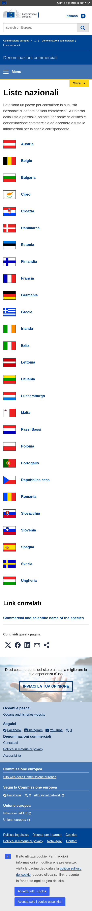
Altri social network (47, 795)
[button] (8, 645)
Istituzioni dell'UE (15, 813)
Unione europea (14, 819)
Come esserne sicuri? (73, 2)
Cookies (71, 834)
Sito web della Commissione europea (29, 777)
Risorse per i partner (47, 834)
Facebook (12, 795)
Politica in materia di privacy (23, 749)
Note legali (54, 841)
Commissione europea (16, 40)
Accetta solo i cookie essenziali (40, 901)
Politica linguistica (16, 834)
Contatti (71, 841)
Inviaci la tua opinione (46, 686)
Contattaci (10, 742)
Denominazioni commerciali (58, 40)
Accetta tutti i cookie (32, 891)
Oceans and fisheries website (24, 714)
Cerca (83, 27)
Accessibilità (12, 755)
